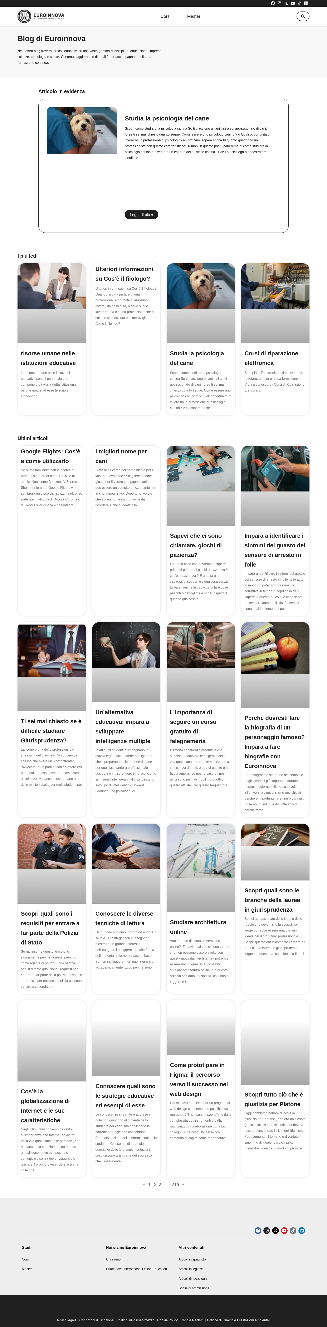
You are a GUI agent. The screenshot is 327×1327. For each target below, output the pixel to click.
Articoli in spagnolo (192, 1247)
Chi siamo (113, 1247)
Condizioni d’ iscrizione (96, 1307)
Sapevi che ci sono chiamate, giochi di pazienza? (196, 541)
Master (193, 16)
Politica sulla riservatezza (135, 1307)
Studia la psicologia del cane (167, 118)
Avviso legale (67, 1307)
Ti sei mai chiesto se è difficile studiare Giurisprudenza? (51, 722)
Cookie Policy (167, 1307)
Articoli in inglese (191, 1256)
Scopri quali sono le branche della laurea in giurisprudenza (272, 889)
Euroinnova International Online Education (136, 1256)
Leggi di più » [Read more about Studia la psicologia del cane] (141, 214)
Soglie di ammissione (194, 1275)
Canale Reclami (192, 1307)
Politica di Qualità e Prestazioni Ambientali (238, 1307)
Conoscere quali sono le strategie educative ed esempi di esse (126, 1083)
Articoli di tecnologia (193, 1266)
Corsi (166, 16)
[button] (303, 16)
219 (175, 1172)
